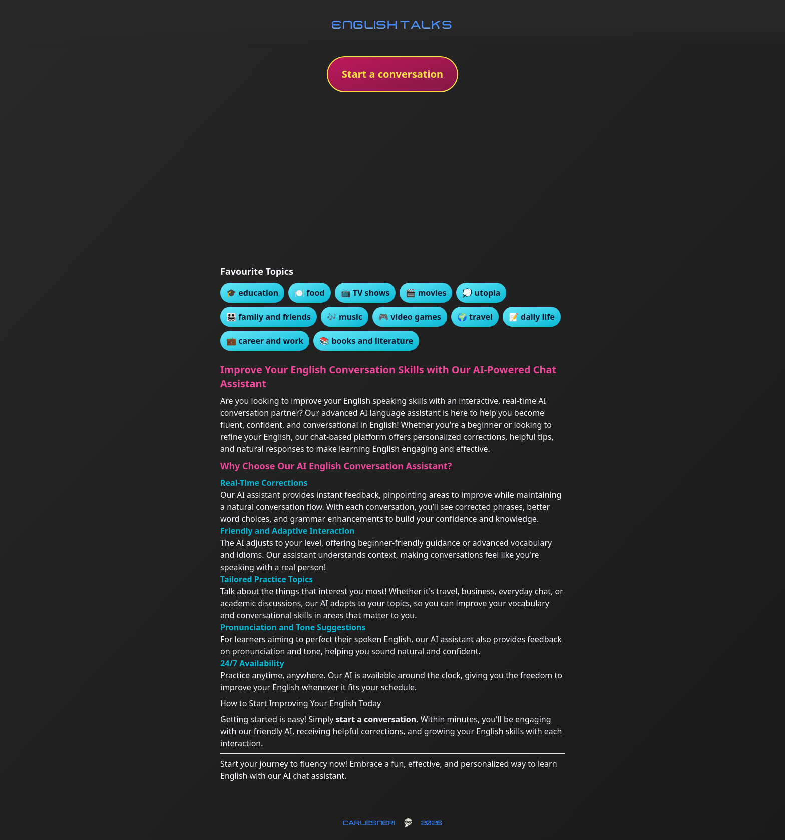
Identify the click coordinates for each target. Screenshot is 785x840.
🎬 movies (426, 292)
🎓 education (252, 292)
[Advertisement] (392, 182)
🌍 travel (475, 316)
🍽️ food (309, 292)
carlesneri (369, 822)
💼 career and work (264, 340)
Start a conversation (392, 74)
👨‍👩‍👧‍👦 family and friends (268, 316)
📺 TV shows (365, 292)
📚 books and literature (366, 340)
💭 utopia (481, 292)
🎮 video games (409, 316)
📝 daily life (532, 316)
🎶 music (344, 316)
